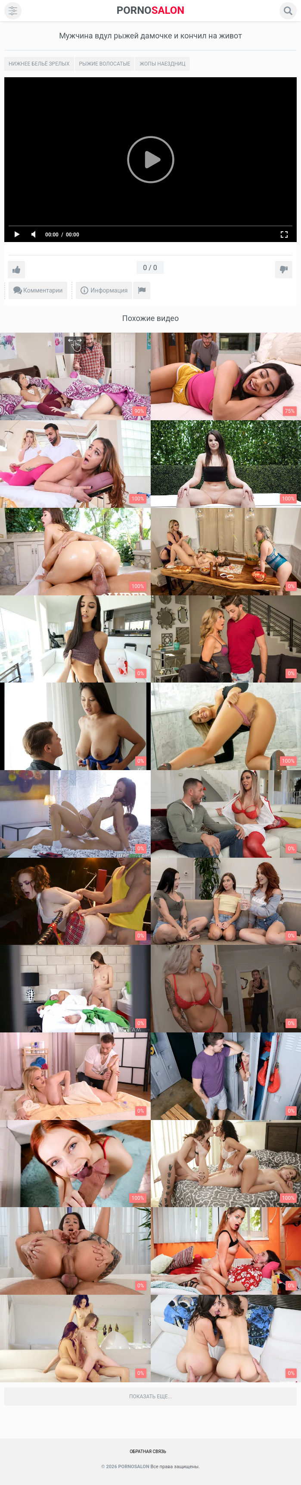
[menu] (13, 10)
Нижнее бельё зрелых (39, 64)
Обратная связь (148, 1451)
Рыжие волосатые (104, 64)
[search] (288, 10)
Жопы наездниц (162, 64)
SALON (151, 10)
